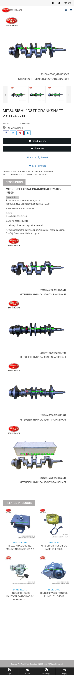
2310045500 (30, 204)
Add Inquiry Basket (37, 157)
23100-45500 (28, 200)
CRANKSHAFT (15, 128)
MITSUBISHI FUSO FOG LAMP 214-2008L (54, 545)
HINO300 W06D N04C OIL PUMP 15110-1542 (54, 593)
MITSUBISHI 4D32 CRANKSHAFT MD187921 (29, 175)
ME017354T (18, 204)
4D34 (26, 189)
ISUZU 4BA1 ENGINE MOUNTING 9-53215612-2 (20, 545)
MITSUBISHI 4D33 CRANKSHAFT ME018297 (33, 172)
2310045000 (43, 204)
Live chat (37, 148)
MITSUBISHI (14, 189)
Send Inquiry (37, 141)
